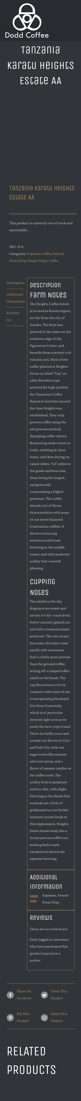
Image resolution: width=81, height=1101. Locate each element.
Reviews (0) (12, 316)
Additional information (15, 298)
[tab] (15, 283)
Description (15, 283)
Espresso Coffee (39, 254)
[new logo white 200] (27, 5)
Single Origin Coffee (43, 261)
